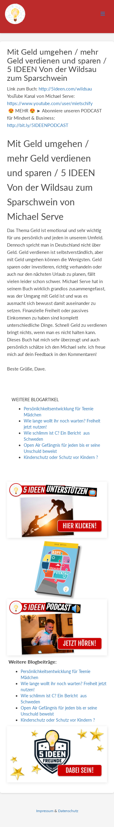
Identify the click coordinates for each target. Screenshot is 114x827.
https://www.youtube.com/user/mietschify (50, 103)
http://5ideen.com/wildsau (65, 88)
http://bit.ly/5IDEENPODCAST (37, 125)
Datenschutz (68, 810)
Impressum (45, 810)
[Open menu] (102, 13)
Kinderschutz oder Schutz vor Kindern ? (61, 457)
